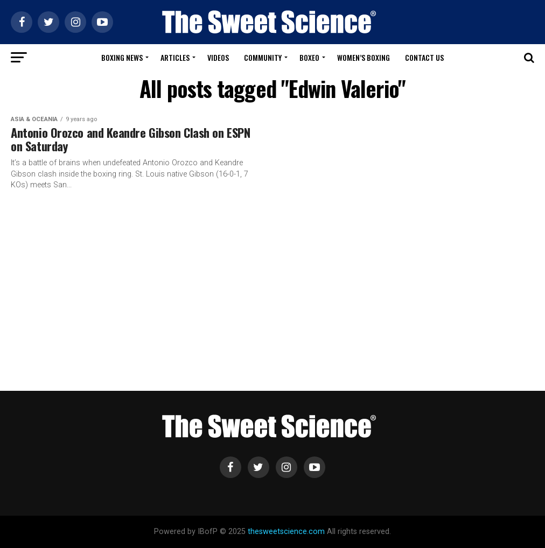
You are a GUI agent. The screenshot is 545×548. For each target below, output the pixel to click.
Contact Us (424, 57)
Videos (218, 57)
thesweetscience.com (286, 531)
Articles (175, 57)
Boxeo (309, 57)
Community (263, 57)
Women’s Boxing (363, 57)
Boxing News (122, 57)
